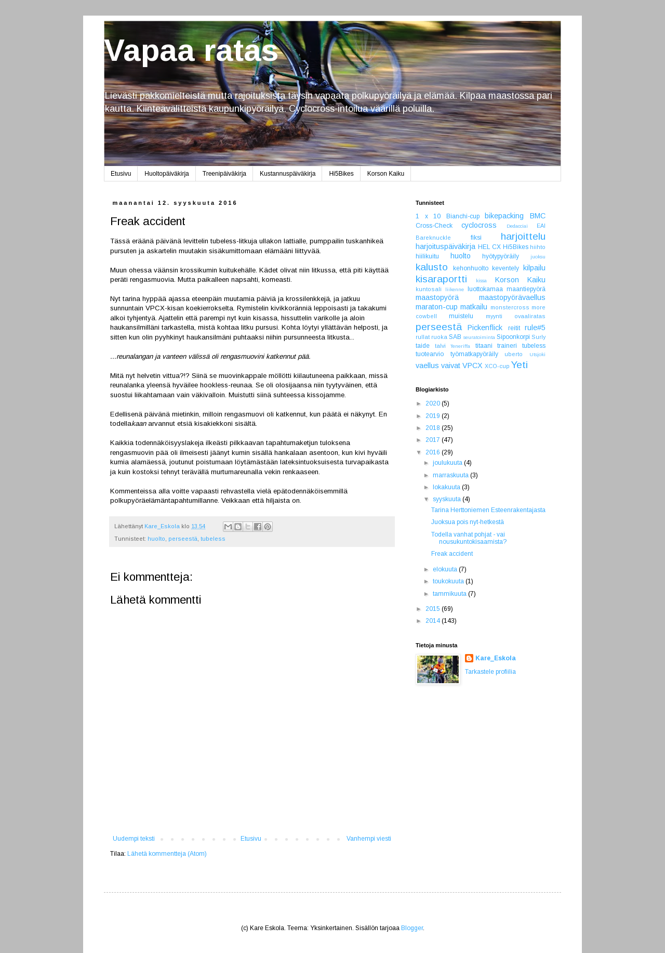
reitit (514, 328)
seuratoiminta (479, 337)
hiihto (538, 247)
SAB (455, 337)
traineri (507, 345)
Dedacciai (517, 226)
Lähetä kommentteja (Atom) (167, 853)
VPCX (472, 365)
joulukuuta (448, 462)
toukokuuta (449, 581)
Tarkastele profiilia (490, 671)
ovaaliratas (530, 316)
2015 (433, 608)
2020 (433, 403)
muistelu (461, 316)
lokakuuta (447, 487)
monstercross (509, 307)
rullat (423, 337)
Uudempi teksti (134, 838)
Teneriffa (460, 346)
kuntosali (429, 289)
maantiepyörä (526, 289)
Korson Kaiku (385, 173)
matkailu (473, 307)
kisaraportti (441, 278)
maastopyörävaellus (512, 297)
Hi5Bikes (341, 173)
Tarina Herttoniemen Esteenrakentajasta (488, 510)
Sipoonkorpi (513, 337)
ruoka (439, 337)
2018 (433, 428)
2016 (433, 452)
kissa (481, 280)
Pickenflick (485, 327)
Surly (538, 337)
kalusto (432, 267)
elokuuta (446, 569)
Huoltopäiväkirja (166, 173)
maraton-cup (437, 307)
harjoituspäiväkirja (445, 246)
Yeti (519, 364)
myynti (494, 316)
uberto (513, 354)
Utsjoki (537, 354)
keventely (505, 268)
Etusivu (121, 173)
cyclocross (479, 225)
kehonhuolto (470, 268)
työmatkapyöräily (474, 354)
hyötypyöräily (500, 256)
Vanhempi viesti (369, 838)
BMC (538, 216)
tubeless (213, 539)
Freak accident (452, 553)
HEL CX (489, 247)
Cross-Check (434, 225)
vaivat (450, 365)
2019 (433, 416)
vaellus (427, 365)
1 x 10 (428, 216)
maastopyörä (437, 297)
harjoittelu (523, 236)
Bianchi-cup (463, 216)
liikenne (454, 289)
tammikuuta (450, 593)
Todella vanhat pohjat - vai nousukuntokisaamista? (469, 538)
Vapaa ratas (191, 50)
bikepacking (504, 216)
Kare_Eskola (495, 658)
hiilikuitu (427, 256)
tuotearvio (430, 354)
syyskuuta (447, 499)
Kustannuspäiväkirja (287, 173)
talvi (440, 346)
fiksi (476, 237)
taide (423, 345)
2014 (433, 620)
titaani (484, 345)
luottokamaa (485, 289)
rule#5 (535, 327)
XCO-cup (497, 366)
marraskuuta (451, 475)
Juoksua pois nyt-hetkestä (467, 522)
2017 (433, 439)
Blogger (412, 928)
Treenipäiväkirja (224, 173)
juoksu (538, 256)
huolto (156, 539)
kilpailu (534, 268)
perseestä (182, 539)
